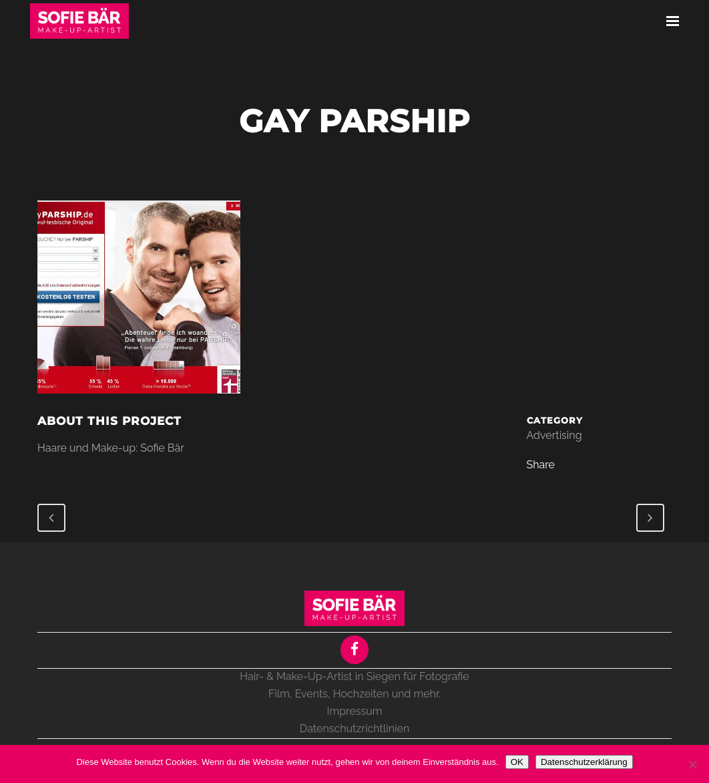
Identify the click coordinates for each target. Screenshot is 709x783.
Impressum (355, 711)
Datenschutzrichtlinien (354, 728)
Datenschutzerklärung (584, 762)
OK (517, 762)
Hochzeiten (361, 693)
